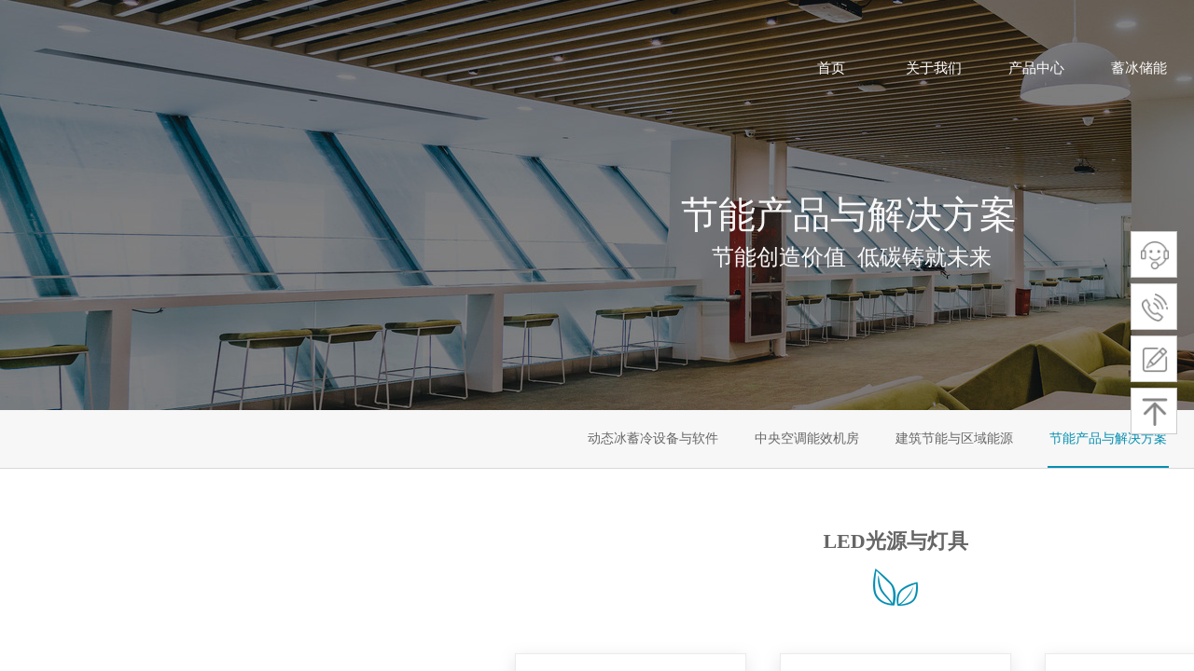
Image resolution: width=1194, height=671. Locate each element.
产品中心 (1036, 68)
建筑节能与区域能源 (954, 438)
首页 (831, 68)
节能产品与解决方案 (1108, 438)
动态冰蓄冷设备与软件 (653, 438)
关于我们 (934, 68)
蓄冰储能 (1139, 68)
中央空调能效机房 (807, 438)
